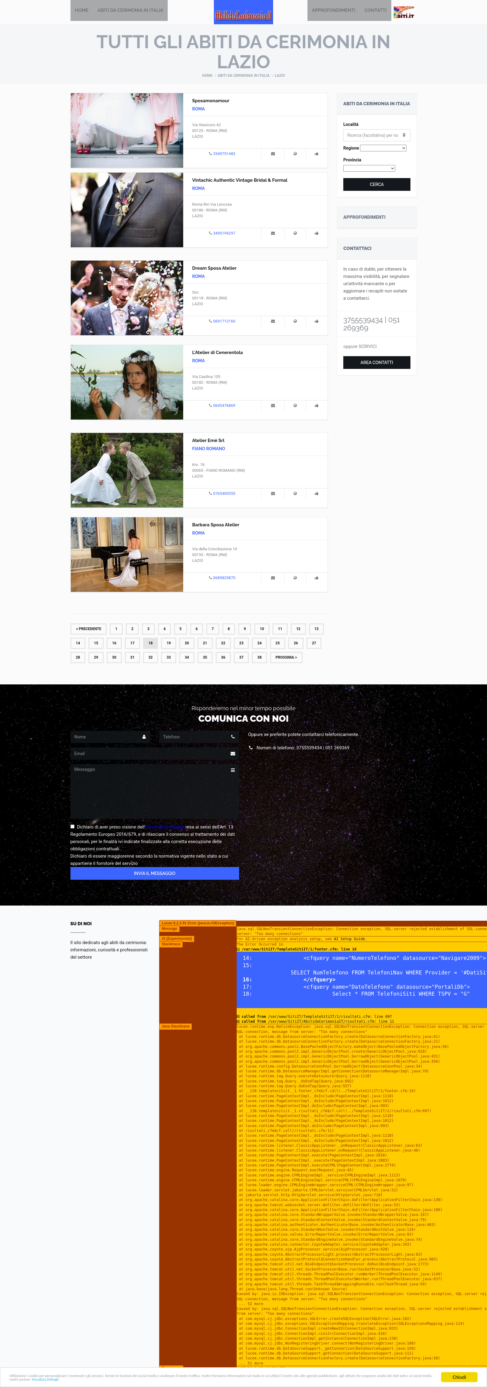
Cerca (377, 185)
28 (78, 658)
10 (262, 629)
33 (168, 658)
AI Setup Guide (349, 939)
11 (280, 629)
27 (314, 644)
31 (132, 658)
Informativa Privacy (164, 827)
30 (114, 658)
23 (241, 644)
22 (223, 644)
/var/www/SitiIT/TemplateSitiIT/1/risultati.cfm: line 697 (317, 1017)
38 (259, 658)
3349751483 (224, 154)
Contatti (376, 12)
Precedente (88, 629)
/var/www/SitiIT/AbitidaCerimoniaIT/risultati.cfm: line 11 (318, 1022)
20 (187, 644)
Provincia (352, 160)
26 (296, 644)
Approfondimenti (333, 12)
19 (168, 644)
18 (151, 644)
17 (132, 644)
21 (205, 644)
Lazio (280, 76)
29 (96, 658)
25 (278, 644)
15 (96, 644)
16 (114, 644)
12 (298, 629)
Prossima (286, 658)
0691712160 (224, 321)
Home (82, 12)
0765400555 (224, 494)
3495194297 (224, 233)
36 (223, 658)
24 (259, 644)
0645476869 (224, 406)
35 (205, 658)
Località (350, 125)
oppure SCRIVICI (360, 347)
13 (316, 629)
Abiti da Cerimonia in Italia (130, 12)
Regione (351, 148)
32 (151, 658)
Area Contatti (376, 363)
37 (241, 658)
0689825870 (224, 578)
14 (78, 644)
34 (187, 658)
